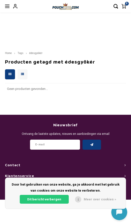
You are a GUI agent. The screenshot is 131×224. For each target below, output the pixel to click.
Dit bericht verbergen (44, 199)
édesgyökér (35, 53)
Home (8, 53)
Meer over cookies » (100, 199)
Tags (21, 53)
